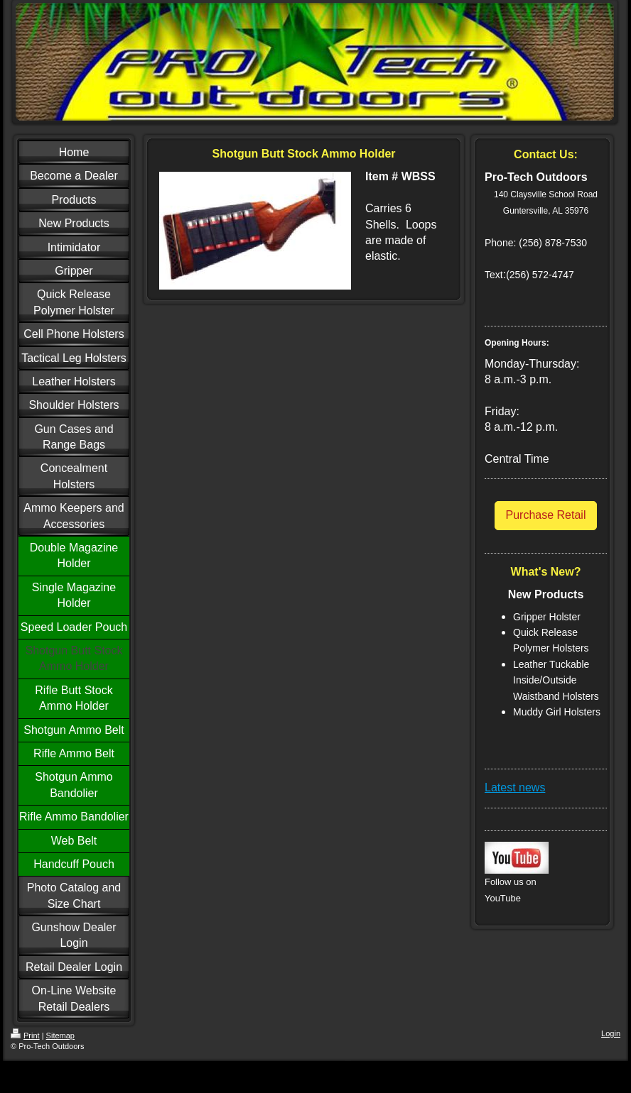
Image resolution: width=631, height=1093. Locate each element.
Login (610, 1033)
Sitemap (60, 1035)
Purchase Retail (546, 515)
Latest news (515, 787)
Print (25, 1035)
